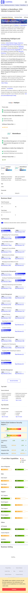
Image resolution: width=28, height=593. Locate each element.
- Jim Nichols (9, 88)
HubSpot (17, 5)
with (15, 110)
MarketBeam (23, 5)
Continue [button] (14, 589)
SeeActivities (14, 381)
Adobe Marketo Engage (11, 43)
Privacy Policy (8, 567)
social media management (10, 151)
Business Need (18, 17)
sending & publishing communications (13, 153)
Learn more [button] (5, 585)
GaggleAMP (17, 49)
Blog (14, 571)
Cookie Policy (7, 571)
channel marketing (8, 120)
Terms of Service (19, 567)
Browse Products (8, 574)
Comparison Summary (7, 17)
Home (2, 5)
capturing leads (8, 118)
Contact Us (21, 571)
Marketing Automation (9, 5)
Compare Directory (19, 574)
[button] (26, 2)
